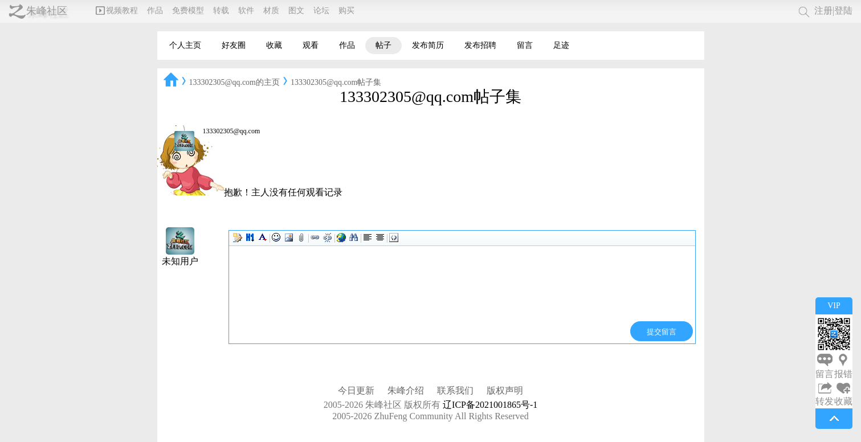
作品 (155, 10)
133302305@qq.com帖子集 (336, 82)
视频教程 (117, 10)
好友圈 (234, 45)
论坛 (321, 10)
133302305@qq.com (231, 131)
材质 (271, 10)
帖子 (383, 45)
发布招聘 (480, 45)
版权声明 (505, 390)
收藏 (274, 45)
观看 (311, 45)
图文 (296, 10)
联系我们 (455, 390)
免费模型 (188, 10)
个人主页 (185, 45)
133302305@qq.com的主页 (234, 82)
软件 (246, 10)
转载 (221, 10)
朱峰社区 (46, 11)
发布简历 (428, 45)
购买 (346, 10)
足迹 (561, 45)
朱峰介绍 (405, 390)
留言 (525, 45)
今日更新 (356, 390)
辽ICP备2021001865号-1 (490, 405)
